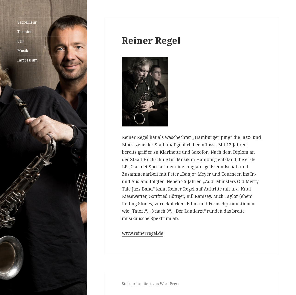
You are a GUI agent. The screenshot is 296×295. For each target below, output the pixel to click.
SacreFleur (27, 22)
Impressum (27, 60)
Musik (22, 50)
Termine (24, 31)
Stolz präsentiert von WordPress (150, 283)
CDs (20, 41)
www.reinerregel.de (142, 233)
